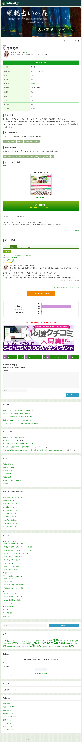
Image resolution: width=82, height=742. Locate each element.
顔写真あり (33, 108)
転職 (52, 156)
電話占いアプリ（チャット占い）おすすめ (16, 553)
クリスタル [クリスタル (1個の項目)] (24, 641)
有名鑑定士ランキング (9, 507)
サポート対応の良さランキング (12, 523)
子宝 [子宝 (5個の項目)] (15, 643)
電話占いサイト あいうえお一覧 (13, 556)
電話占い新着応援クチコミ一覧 (13, 596)
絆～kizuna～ (34, 71)
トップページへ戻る (9, 729)
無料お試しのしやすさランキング (12, 497)
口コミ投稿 (27, 247)
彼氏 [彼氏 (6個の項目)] (49, 643)
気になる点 (20, 247)
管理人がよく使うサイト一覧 (12, 563)
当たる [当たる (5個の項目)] (31, 643)
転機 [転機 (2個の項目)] (58, 646)
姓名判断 (13, 141)
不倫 (16, 156)
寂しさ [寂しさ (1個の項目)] (22, 643)
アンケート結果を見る (41, 673)
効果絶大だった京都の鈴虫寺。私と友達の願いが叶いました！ (20, 447)
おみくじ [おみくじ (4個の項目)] (10, 641)
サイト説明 (6, 609)
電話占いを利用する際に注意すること (15, 585)
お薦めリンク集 (7, 726)
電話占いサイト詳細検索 (11, 569)
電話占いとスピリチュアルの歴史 (13, 588)
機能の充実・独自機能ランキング (12, 520)
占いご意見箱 (7, 474)
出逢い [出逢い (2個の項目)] (64, 641)
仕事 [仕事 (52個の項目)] (56, 640)
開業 (20, 156)
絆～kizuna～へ (41, 206)
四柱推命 (20, 141)
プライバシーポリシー (9, 716)
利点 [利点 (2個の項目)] (68, 641)
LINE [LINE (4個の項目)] (5, 641)
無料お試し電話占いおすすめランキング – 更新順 (18, 550)
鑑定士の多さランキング (10, 504)
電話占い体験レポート (9, 464)
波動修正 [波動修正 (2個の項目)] (18, 646)
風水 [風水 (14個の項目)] (70, 646)
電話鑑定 (33, 83)
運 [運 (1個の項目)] (61, 646)
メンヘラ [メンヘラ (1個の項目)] (41, 641)
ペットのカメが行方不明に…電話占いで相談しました (18, 443)
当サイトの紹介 (7, 703)
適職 (28, 156)
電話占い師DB (7, 710)
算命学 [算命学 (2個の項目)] (46, 646)
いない (7, 666)
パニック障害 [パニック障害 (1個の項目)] (35, 641)
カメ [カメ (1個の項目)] (19, 641)
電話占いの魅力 (8, 581)
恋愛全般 (47, 156)
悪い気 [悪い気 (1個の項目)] (72, 643)
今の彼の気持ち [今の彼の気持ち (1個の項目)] (48, 641)
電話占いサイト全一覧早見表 (12, 566)
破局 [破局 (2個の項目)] (42, 646)
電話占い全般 (7, 477)
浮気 (5, 156)
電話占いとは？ (8, 578)
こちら (24, 222)
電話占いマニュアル (9, 467)
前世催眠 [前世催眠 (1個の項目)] (72, 641)
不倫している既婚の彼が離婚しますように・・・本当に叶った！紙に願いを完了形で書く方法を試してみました (34, 450)
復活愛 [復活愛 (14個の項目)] (54, 643)
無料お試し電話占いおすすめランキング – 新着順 (18, 547)
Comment (6, 371)
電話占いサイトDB (8, 707)
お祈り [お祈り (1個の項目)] (16, 641)
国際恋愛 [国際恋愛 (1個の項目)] (5, 643)
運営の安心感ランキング (10, 526)
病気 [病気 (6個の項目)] (39, 646)
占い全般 (5, 483)
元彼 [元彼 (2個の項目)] (60, 641)
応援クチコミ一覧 (8, 713)
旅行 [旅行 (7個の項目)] (5, 646)
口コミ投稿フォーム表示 (41, 294)
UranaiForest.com (42, 739)
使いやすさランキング (9, 517)
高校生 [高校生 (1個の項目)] (75, 646)
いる (6, 663)
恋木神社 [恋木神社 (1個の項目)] (68, 643)
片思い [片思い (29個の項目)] (33, 645)
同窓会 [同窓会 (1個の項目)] (76, 641)
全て (6, 247)
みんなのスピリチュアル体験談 (12, 480)
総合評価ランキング (9, 500)
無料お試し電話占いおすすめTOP (13, 543)
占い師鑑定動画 (7, 470)
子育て (41, 156)
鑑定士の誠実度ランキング (10, 510)
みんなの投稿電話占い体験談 (12, 600)
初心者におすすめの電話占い (12, 560)
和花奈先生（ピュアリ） (10, 440)
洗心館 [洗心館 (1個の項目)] (26, 646)
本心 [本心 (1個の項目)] (8, 646)
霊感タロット (28, 141)
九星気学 (36, 141)
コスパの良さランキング (10, 513)
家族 (36, 156)
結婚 (24, 156)
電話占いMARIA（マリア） (11, 437)
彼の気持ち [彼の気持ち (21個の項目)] (40, 643)
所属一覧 (41, 71)
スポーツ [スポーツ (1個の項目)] (29, 641)
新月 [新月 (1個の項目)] (76, 643)
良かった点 (13, 247)
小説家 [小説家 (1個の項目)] (26, 643)
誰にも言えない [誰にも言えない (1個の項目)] (53, 646)
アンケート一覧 (7, 675)
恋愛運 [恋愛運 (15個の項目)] (61, 643)
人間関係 (10, 156)
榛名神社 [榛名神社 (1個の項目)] (12, 646)
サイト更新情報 (7, 613)
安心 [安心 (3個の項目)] (18, 643)
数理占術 (6, 141)
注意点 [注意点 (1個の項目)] (22, 646)
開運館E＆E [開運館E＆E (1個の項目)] (65, 646)
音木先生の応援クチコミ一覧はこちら (66, 287)
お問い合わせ (7, 616)
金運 (32, 156)
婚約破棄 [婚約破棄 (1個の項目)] (10, 643)
